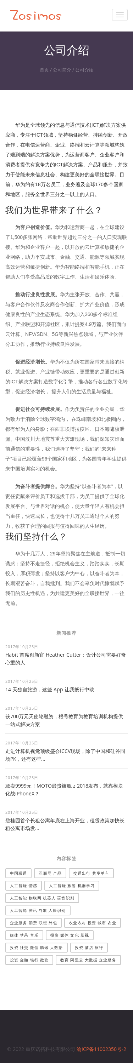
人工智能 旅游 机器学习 (72, 885)
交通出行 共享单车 (91, 873)
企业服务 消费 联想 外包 (33, 922)
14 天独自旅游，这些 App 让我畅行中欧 (49, 689)
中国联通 (18, 873)
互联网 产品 (50, 873)
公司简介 (62, 70)
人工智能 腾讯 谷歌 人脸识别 (38, 910)
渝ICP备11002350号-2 (101, 1049)
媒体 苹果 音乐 (24, 935)
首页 (44, 70)
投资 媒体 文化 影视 (69, 935)
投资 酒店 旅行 (89, 947)
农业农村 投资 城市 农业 (92, 922)
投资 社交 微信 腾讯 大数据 (36, 947)
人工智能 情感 (23, 885)
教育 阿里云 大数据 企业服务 (88, 959)
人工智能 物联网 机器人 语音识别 (42, 898)
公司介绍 (84, 70)
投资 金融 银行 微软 (29, 959)
